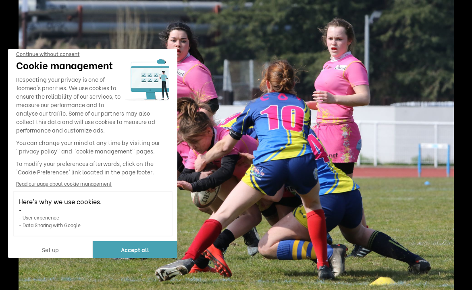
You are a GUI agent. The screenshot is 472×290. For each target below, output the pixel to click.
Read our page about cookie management (64, 183)
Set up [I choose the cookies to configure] (50, 249)
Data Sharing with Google (52, 225)
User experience (41, 217)
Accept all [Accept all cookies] (135, 249)
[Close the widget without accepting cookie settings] (47, 54)
